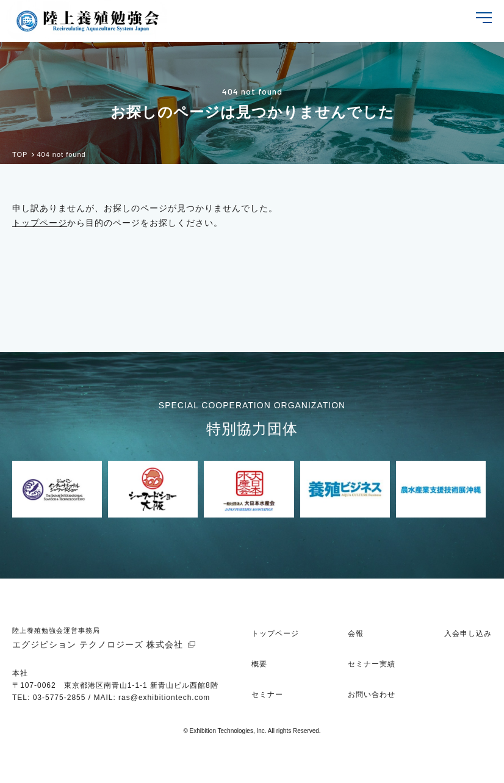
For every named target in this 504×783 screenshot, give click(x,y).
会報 (356, 633)
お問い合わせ (371, 694)
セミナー (267, 694)
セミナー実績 (371, 664)
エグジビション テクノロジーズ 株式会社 (97, 644)
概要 (259, 664)
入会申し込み (468, 633)
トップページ (39, 223)
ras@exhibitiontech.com (164, 697)
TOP (19, 154)
